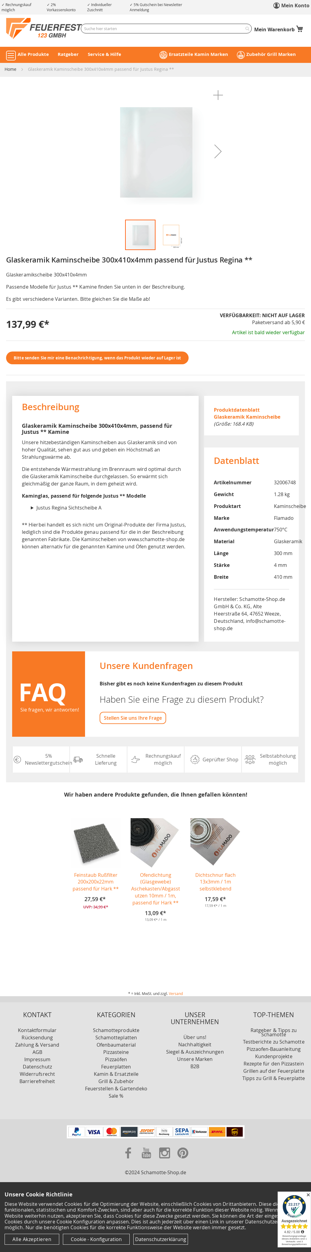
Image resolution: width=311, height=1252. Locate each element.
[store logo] (44, 28)
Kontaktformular (37, 1030)
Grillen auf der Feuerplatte (273, 1071)
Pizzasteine (116, 1052)
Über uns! (194, 1037)
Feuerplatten (116, 1066)
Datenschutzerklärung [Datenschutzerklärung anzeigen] (160, 1239)
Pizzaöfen (116, 1059)
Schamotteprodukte (116, 1030)
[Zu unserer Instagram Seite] (165, 1159)
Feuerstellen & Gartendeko (116, 1088)
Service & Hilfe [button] (104, 54)
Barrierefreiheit (37, 1081)
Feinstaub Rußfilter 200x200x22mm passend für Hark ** (96, 882)
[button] (218, 95)
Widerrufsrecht (37, 1074)
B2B (194, 1066)
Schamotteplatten (116, 1037)
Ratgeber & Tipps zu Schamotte (274, 1032)
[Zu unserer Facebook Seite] (129, 1159)
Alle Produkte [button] (33, 54)
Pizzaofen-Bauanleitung (274, 1049)
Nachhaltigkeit (194, 1044)
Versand (176, 993)
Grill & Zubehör (116, 1081)
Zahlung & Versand (37, 1044)
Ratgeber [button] (68, 54)
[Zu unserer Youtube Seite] (147, 1159)
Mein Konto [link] (295, 5)
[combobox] (166, 28)
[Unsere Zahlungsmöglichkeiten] (155, 1136)
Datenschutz (37, 1066)
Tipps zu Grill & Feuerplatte (273, 1078)
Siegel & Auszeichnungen (195, 1051)
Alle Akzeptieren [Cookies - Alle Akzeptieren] (31, 1239)
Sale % (116, 1095)
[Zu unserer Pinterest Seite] (182, 1159)
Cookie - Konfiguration (96, 1239)
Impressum (37, 1059)
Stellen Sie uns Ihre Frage (133, 718)
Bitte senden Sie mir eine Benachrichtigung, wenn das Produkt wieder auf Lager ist (97, 358)
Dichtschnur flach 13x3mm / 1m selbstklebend (215, 882)
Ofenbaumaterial (116, 1044)
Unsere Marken (195, 1059)
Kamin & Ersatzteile (116, 1074)
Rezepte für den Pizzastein (274, 1063)
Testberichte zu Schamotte (274, 1041)
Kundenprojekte (273, 1056)
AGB (37, 1052)
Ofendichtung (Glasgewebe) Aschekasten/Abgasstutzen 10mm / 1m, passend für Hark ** (155, 889)
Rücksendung (37, 1037)
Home (10, 69)
